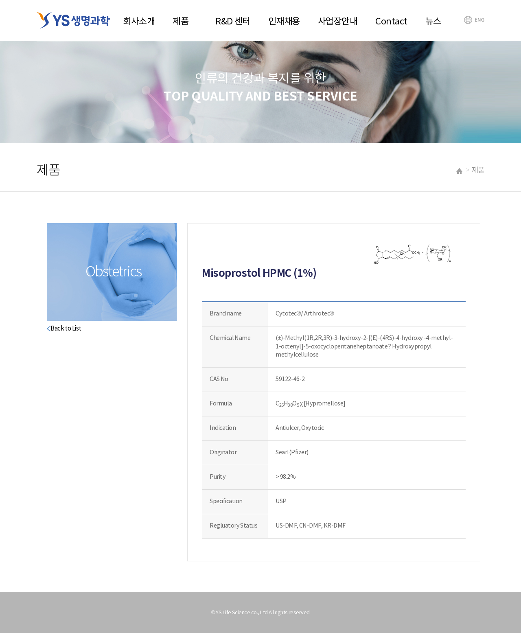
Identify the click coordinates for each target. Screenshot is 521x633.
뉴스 (433, 22)
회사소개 (139, 22)
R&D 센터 (232, 22)
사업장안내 (338, 22)
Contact (391, 22)
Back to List (65, 328)
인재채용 (284, 22)
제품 (180, 22)
